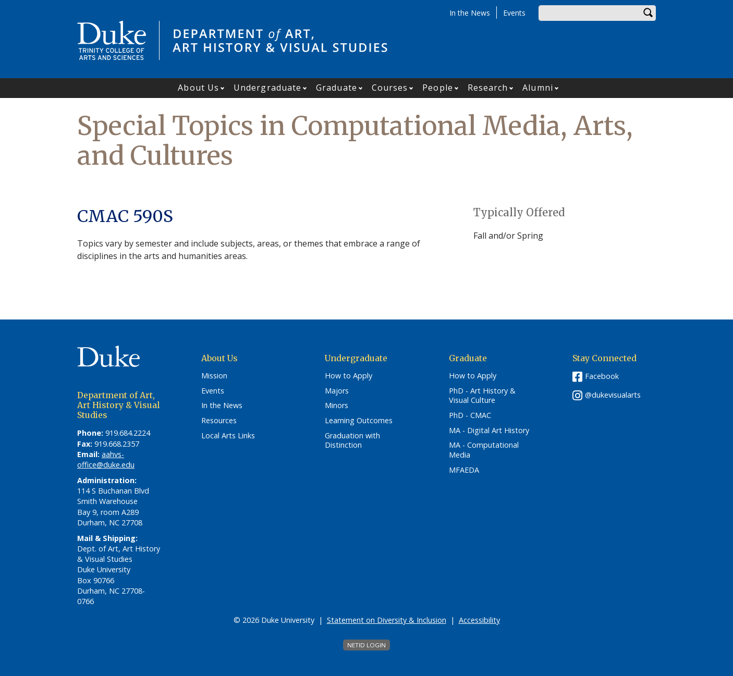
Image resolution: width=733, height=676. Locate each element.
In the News (469, 13)
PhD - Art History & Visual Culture (482, 395)
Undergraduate (267, 87)
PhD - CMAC (470, 415)
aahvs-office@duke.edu (106, 459)
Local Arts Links (228, 435)
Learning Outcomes (359, 420)
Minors (336, 405)
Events (514, 13)
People (437, 87)
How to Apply (348, 375)
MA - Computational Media (484, 450)
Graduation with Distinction (352, 440)
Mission (214, 375)
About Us (198, 87)
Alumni (537, 87)
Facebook (602, 376)
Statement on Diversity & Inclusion (386, 620)
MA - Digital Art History (489, 430)
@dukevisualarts (613, 395)
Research (488, 87)
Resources (219, 420)
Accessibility (479, 620)
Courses (390, 87)
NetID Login (366, 645)
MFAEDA (464, 470)
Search (648, 13)
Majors (337, 391)
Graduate (336, 87)
